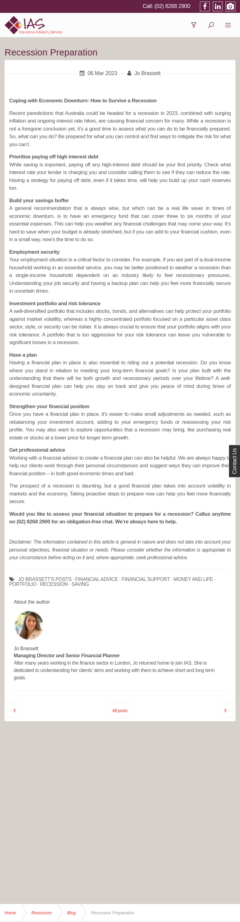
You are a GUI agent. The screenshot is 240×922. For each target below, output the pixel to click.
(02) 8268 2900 (172, 6)
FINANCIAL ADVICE (96, 579)
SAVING (80, 584)
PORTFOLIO (22, 584)
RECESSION (54, 584)
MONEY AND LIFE (193, 579)
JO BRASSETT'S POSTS (44, 579)
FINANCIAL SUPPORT (146, 579)
